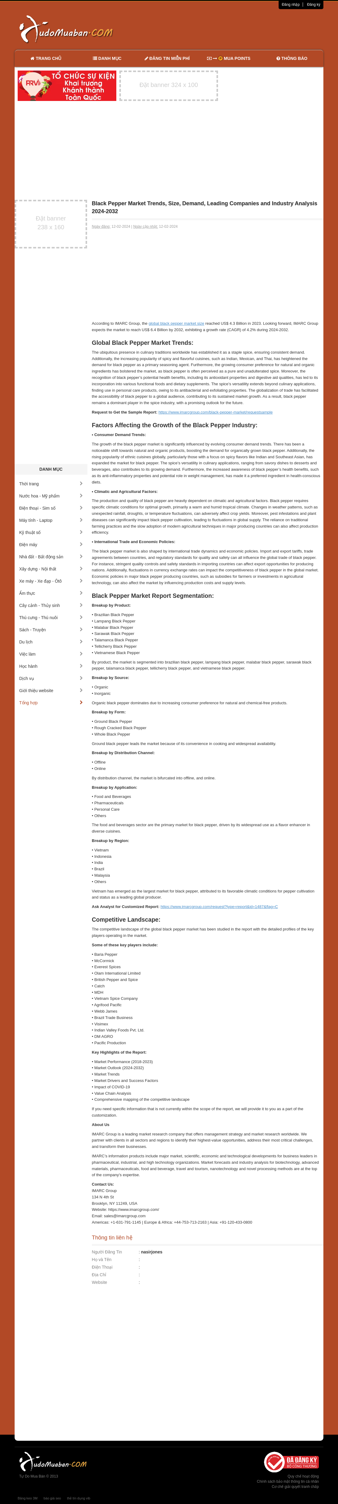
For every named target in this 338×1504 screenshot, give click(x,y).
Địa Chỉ (99, 1274)
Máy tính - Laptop (51, 520)
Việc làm (51, 654)
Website (99, 1282)
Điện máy (51, 544)
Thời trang (51, 483)
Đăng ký (313, 4)
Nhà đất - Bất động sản (51, 556)
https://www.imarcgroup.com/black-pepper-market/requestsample (215, 412)
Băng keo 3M (27, 1498)
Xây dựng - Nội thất (51, 569)
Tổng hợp (51, 702)
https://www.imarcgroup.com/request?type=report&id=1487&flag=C (219, 906)
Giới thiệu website (51, 690)
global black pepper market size (176, 323)
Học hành (51, 666)
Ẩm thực (51, 593)
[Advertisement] (233, 29)
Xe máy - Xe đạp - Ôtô (51, 581)
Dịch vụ (51, 678)
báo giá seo (52, 1498)
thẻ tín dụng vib (78, 1498)
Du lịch (51, 641)
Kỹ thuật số (51, 532)
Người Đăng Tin (107, 1251)
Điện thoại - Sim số (51, 508)
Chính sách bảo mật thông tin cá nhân (288, 1481)
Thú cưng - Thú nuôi (51, 617)
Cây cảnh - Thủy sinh (51, 605)
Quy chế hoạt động (303, 1476)
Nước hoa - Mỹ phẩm (51, 496)
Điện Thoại (102, 1267)
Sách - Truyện (51, 629)
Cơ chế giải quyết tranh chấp (295, 1487)
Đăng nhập (291, 4)
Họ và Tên (102, 1259)
